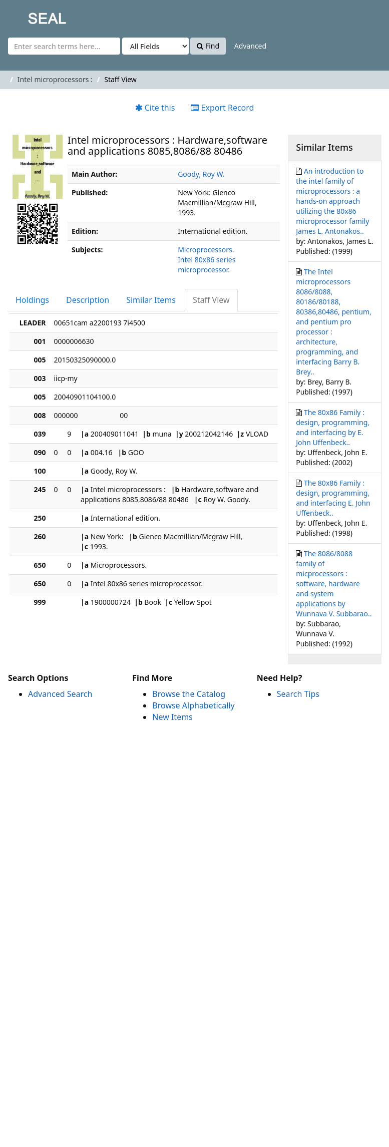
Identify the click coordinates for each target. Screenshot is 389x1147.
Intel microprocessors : (55, 79)
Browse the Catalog (188, 693)
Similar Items (151, 299)
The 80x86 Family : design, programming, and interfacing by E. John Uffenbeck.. (332, 427)
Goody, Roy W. (201, 174)
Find (208, 46)
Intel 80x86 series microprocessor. (206, 264)
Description (87, 299)
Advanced (250, 46)
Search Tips (298, 693)
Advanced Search (60, 693)
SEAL (27, 15)
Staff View (211, 299)
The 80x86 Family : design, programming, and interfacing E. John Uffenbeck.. (333, 498)
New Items (172, 716)
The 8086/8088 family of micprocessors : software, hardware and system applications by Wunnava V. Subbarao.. (333, 583)
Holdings (32, 299)
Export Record (222, 107)
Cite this (155, 107)
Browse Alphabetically (193, 705)
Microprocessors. (206, 249)
